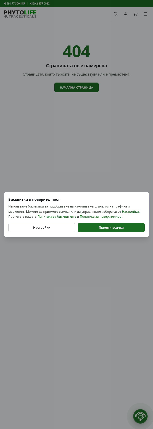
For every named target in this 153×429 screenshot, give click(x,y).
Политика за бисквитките (56, 216)
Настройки (130, 211)
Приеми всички (111, 227)
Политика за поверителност (101, 216)
